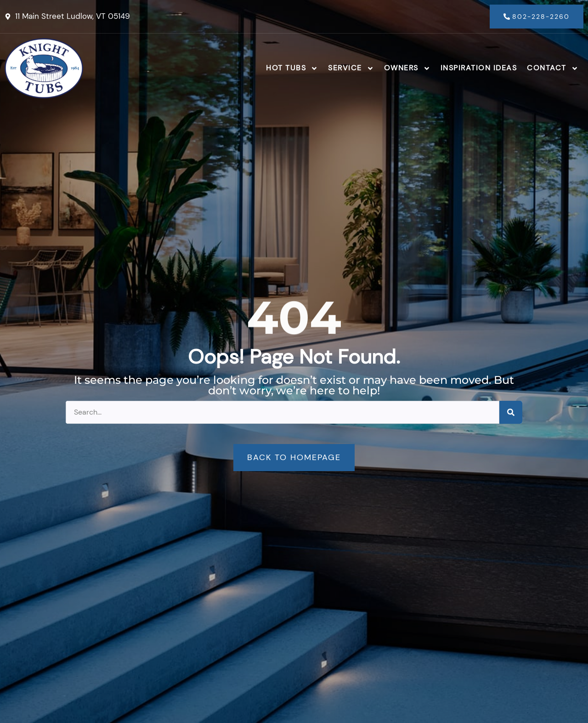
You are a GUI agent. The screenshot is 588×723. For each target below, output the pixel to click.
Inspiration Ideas (479, 68)
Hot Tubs (292, 68)
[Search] (510, 412)
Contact (552, 68)
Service (351, 68)
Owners (407, 68)
